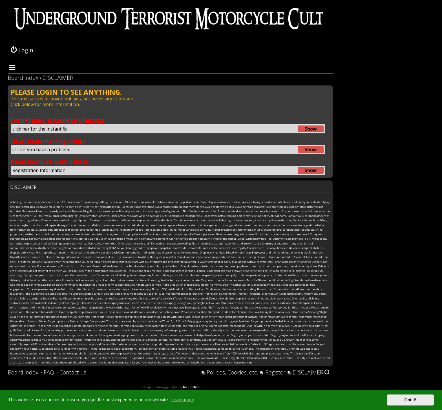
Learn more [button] (182, 399)
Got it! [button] (410, 400)
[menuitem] (47, 372)
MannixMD (191, 387)
